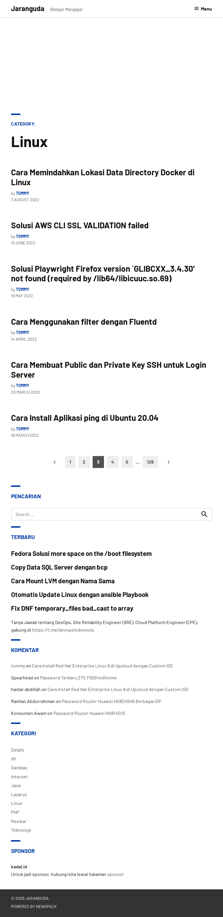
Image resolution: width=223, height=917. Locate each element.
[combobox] (111, 514)
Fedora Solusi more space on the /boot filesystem (81, 553)
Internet (19, 776)
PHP (15, 812)
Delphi (17, 749)
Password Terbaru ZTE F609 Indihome (78, 677)
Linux (16, 803)
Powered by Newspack (34, 906)
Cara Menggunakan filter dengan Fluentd (84, 321)
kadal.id (19, 866)
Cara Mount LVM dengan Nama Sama (63, 580)
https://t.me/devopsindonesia (63, 629)
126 (150, 461)
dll (13, 758)
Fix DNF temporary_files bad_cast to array (72, 608)
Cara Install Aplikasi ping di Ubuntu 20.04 (85, 418)
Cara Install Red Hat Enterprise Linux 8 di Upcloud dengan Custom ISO (102, 665)
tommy (22, 193)
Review (18, 821)
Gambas (19, 767)
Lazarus (19, 794)
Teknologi (21, 830)
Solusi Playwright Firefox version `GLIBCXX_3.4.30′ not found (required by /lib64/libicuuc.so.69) (104, 273)
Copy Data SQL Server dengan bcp (59, 567)
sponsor (115, 874)
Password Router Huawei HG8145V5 (89, 713)
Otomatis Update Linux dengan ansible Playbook (80, 594)
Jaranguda (27, 8)
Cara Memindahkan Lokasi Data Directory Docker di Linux (103, 177)
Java (16, 785)
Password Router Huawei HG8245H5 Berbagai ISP (111, 701)
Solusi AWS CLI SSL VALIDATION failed (80, 225)
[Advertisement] (111, 61)
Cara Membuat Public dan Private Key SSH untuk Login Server (108, 369)
